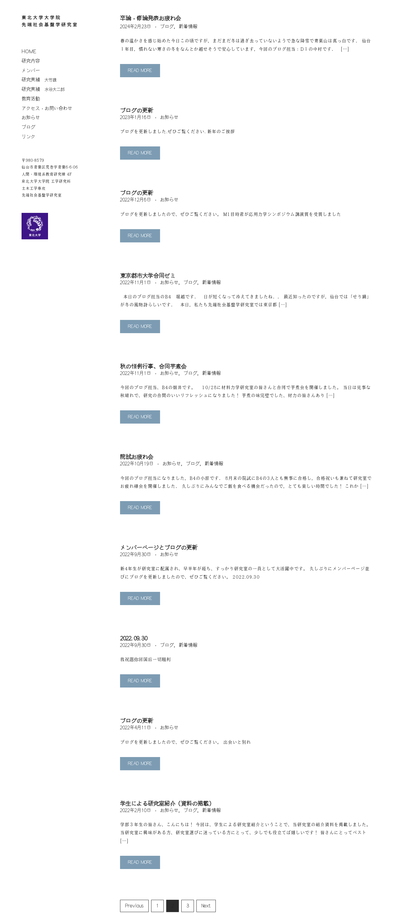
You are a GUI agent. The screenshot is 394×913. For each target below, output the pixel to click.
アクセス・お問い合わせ (47, 108)
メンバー (31, 70)
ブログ (28, 127)
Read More (140, 71)
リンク (28, 136)
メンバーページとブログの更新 (159, 548)
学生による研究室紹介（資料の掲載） (167, 804)
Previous (134, 906)
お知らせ (31, 117)
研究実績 (39, 80)
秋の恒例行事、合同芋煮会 (153, 366)
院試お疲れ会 (136, 457)
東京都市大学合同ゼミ (147, 276)
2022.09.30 (133, 638)
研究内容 (31, 61)
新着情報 (188, 26)
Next (206, 906)
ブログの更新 (136, 111)
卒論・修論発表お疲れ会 (150, 18)
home (29, 51)
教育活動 (31, 99)
